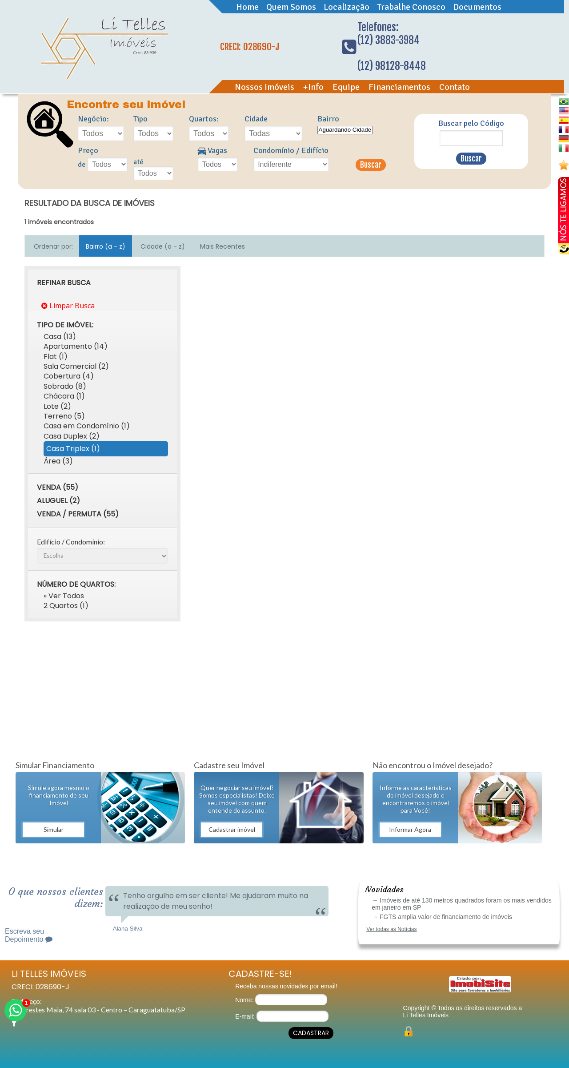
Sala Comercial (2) (76, 366)
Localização (346, 6)
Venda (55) (57, 487)
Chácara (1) (64, 396)
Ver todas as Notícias (391, 929)
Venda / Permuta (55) (78, 514)
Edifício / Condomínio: (71, 541)
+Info (313, 87)
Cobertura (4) (69, 376)
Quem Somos (291, 6)
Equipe (346, 87)
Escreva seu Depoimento (28, 935)
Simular (54, 829)
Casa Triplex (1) (73, 448)
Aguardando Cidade (345, 130)
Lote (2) (57, 406)
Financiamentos (399, 87)
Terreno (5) (64, 416)
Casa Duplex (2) (72, 436)
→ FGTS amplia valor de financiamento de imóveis (442, 916)
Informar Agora (410, 829)
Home (247, 6)
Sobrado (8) (65, 386)
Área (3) (58, 461)
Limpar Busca (68, 305)
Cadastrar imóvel (231, 829)
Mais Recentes (222, 246)
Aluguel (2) (58, 501)
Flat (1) (56, 356)
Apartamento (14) (76, 346)
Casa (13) (60, 336)
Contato (454, 87)
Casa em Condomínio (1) (87, 426)
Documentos (477, 6)
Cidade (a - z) (162, 246)
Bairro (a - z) (105, 246)
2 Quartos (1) (66, 605)
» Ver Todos (64, 596)
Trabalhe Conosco (411, 6)
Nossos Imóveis (264, 87)
